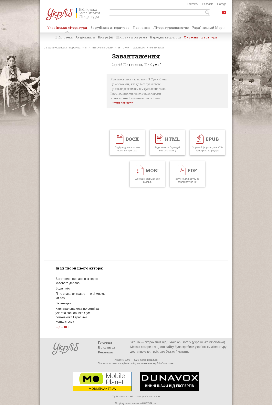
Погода (221, 4)
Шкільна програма (131, 37)
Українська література (67, 28)
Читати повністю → (123, 103)
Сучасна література (200, 37)
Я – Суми (123, 47)
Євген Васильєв (149, 360)
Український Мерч (208, 27)
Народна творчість (165, 37)
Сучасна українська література (62, 47)
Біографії (105, 37)
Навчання (141, 27)
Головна (105, 342)
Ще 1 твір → (64, 327)
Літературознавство (171, 27)
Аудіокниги (85, 37)
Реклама (207, 4)
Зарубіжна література (110, 27)
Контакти (192, 4)
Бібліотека (64, 37)
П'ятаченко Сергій (102, 47)
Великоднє (63, 303)
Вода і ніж (63, 288)
